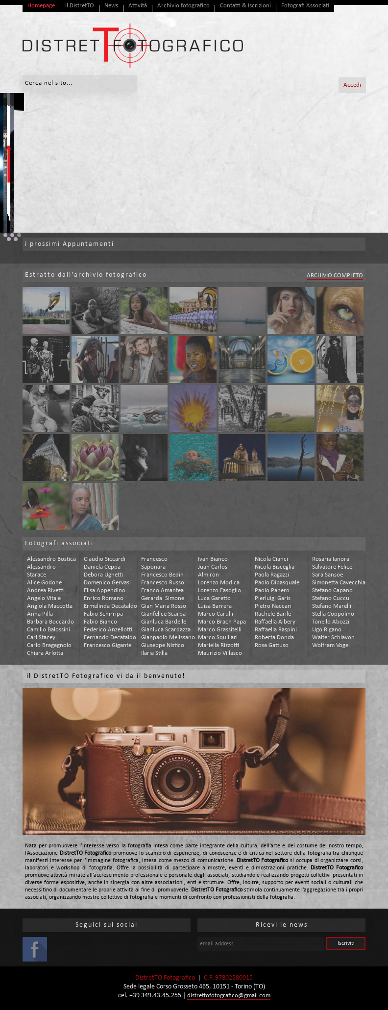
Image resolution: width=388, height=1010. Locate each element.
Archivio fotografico (183, 5)
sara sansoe (327, 575)
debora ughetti (103, 575)
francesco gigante (107, 645)
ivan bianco (213, 559)
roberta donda (274, 637)
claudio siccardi (104, 559)
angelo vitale (44, 598)
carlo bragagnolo (49, 645)
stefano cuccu (330, 598)
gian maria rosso (163, 606)
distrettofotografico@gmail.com (228, 995)
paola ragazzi (272, 575)
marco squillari (218, 637)
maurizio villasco (220, 653)
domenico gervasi (107, 582)
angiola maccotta (50, 606)
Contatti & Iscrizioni (245, 5)
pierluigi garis (273, 598)
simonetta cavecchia (338, 582)
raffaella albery (275, 622)
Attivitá (137, 5)
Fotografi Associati (305, 5)
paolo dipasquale (277, 582)
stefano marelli (331, 606)
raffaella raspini (276, 629)
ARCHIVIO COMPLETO (335, 275)
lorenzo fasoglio (219, 590)
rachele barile (273, 614)
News (111, 5)
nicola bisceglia (274, 567)
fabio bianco (100, 622)
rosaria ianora (330, 559)
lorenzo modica (219, 582)
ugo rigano (326, 629)
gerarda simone (162, 598)
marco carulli (215, 614)
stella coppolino (333, 614)
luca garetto (214, 598)
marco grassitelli (220, 629)
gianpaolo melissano (168, 637)
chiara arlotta (45, 653)
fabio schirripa (103, 614)
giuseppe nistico (162, 645)
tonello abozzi (330, 622)
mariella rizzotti (218, 645)
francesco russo (162, 582)
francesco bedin (162, 575)
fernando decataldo (110, 637)
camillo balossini (48, 629)
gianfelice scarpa (163, 614)
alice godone (44, 582)
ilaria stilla (154, 653)
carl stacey (41, 637)
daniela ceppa (102, 567)
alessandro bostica (51, 559)
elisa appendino (104, 590)
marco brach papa (222, 622)
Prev (13, 163)
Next (375, 163)
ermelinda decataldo (110, 606)
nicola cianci (271, 559)
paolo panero (272, 590)
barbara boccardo (50, 622)
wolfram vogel (331, 645)
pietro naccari (273, 606)
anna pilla (40, 614)
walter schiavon (333, 637)
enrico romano (103, 598)
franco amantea (162, 590)
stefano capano (332, 590)
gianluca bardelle (163, 622)
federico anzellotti (108, 629)
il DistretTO (79, 5)
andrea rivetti (45, 590)
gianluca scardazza (166, 629)
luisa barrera (215, 606)
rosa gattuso (272, 645)
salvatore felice (332, 567)
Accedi (352, 85)
